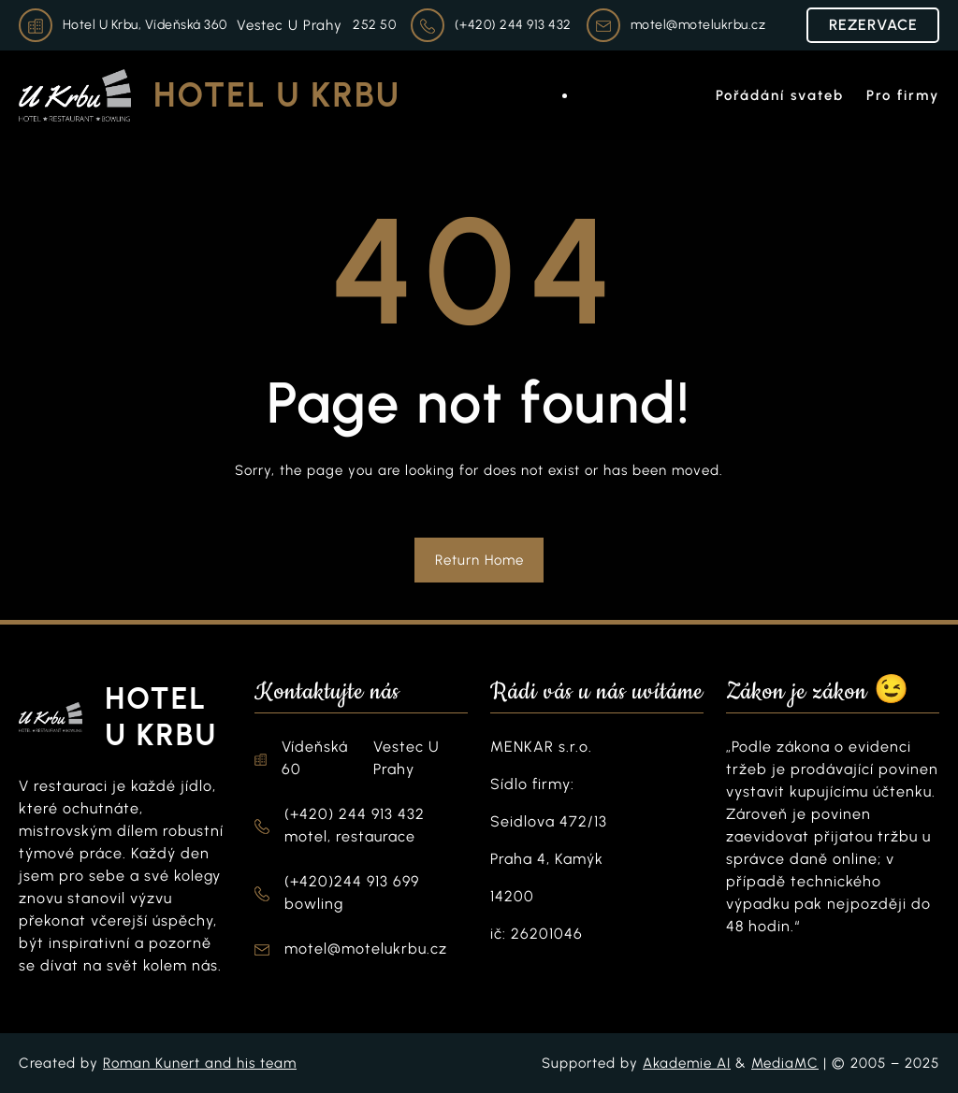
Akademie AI (687, 1063)
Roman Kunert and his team (200, 1063)
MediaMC (785, 1063)
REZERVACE (873, 25)
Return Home (479, 560)
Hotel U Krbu (276, 95)
